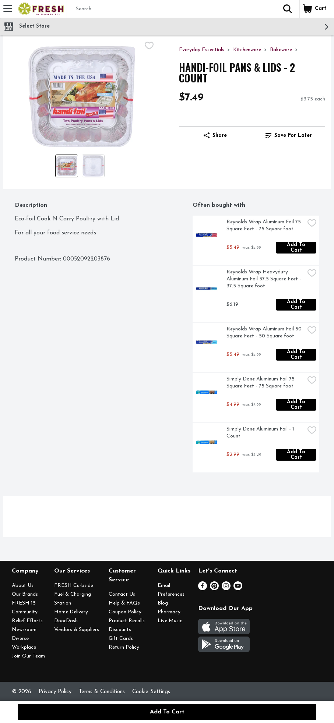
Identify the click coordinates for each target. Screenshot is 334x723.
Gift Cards (121, 638)
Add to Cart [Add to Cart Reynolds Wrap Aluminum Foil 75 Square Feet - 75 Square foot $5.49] (297, 247)
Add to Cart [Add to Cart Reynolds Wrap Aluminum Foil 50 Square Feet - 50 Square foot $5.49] (297, 354)
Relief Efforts (27, 621)
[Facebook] (202, 589)
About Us (23, 585)
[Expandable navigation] (8, 8)
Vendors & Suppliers (76, 629)
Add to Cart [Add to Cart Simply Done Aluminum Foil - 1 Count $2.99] (297, 454)
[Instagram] (226, 589)
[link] (288, 135)
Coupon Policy (125, 612)
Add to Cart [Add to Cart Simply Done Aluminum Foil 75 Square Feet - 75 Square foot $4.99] (297, 404)
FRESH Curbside (73, 585)
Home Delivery (71, 612)
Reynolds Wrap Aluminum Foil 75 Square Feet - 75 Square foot (264, 225)
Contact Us (122, 594)
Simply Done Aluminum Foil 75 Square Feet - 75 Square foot (261, 382)
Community (25, 612)
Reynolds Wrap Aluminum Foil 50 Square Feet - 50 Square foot (264, 332)
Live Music (170, 621)
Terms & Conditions (102, 692)
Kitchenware (247, 50)
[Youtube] (237, 589)
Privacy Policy (55, 692)
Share (215, 135)
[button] (287, 9)
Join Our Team (28, 656)
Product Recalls (127, 621)
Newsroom (24, 629)
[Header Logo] (40, 9)
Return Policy (124, 647)
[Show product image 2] (93, 166)
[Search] (171, 9)
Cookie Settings (151, 692)
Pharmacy (169, 612)
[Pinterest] (214, 589)
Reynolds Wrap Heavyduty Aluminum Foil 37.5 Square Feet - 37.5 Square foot (264, 279)
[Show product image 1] (66, 166)
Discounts (120, 629)
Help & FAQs (124, 603)
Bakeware (281, 50)
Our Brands (25, 594)
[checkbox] (149, 46)
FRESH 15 (24, 603)
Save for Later (289, 135)
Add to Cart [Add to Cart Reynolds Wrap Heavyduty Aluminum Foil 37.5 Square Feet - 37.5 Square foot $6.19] (297, 304)
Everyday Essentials (201, 50)
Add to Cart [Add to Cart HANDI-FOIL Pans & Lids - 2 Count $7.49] (167, 712)
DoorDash (66, 621)
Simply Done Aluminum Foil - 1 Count (261, 432)
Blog (163, 603)
